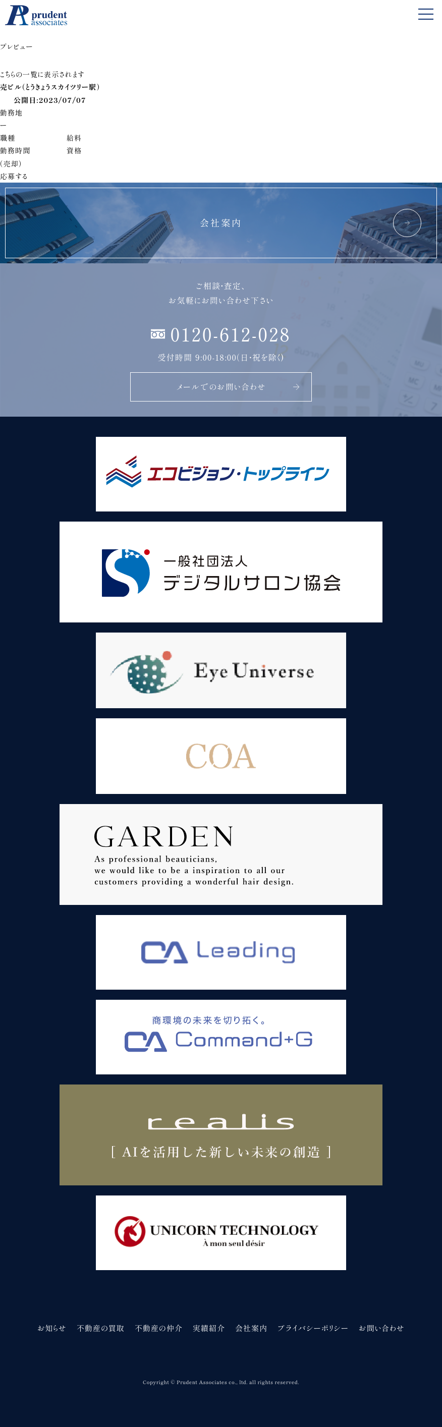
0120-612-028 (230, 333)
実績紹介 (209, 1328)
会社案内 (251, 1328)
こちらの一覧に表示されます (42, 74)
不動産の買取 (101, 1328)
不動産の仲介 (159, 1328)
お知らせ (52, 1328)
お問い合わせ (382, 1328)
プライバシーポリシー (313, 1328)
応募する (14, 176)
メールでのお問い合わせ (238, 386)
